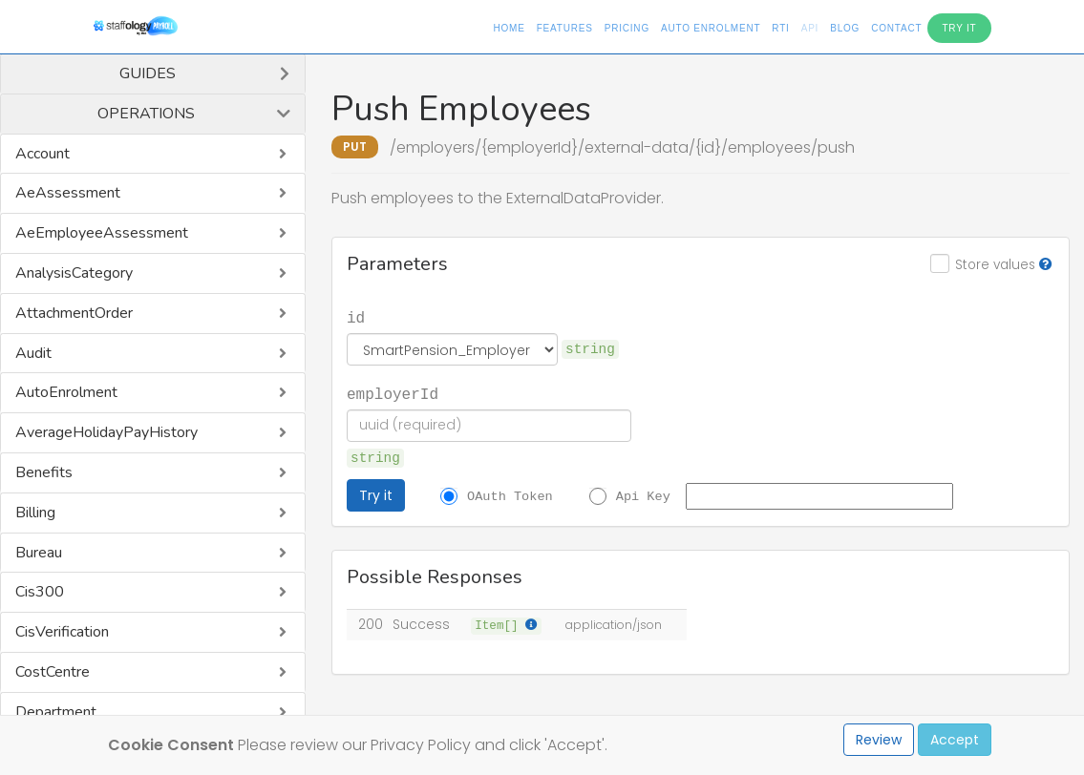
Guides (147, 73)
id (356, 316)
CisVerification (62, 631)
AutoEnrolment (66, 392)
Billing (35, 512)
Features (565, 28)
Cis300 (39, 591)
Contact (896, 28)
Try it (376, 495)
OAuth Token (510, 495)
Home (508, 28)
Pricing (627, 28)
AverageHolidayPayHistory (106, 432)
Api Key (643, 495)
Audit (33, 353)
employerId (392, 393)
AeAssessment (67, 192)
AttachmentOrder (74, 313)
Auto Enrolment (710, 28)
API (810, 28)
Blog (845, 28)
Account (42, 153)
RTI (780, 28)
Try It (959, 28)
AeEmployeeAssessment (101, 232)
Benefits (44, 472)
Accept (954, 739)
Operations (146, 113)
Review (879, 739)
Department (55, 712)
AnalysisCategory (74, 272)
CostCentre (52, 671)
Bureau (38, 552)
